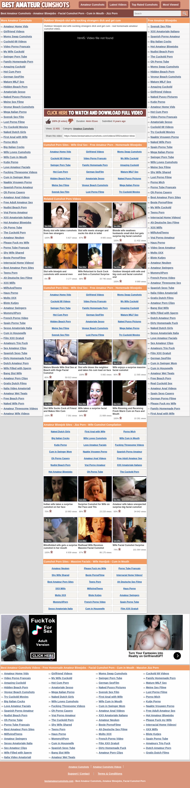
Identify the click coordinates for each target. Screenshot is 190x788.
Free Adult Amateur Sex (18, 202)
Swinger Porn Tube (15, 56)
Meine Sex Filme (14, 101)
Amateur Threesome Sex (165, 282)
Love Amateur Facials (17, 167)
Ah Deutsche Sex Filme (18, 277)
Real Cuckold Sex (161, 383)
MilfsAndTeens (13, 287)
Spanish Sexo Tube (15, 353)
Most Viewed (171, 4)
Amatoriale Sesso (14, 91)
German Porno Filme (163, 398)
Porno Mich (11, 142)
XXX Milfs (9, 282)
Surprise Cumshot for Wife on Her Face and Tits (94, 505)
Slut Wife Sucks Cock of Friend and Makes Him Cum (60, 409)
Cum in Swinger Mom (17, 177)
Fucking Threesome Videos (20, 172)
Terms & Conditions (110, 773)
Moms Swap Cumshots (18, 36)
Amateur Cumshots (92, 4)
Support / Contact (78, 773)
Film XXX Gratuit (14, 338)
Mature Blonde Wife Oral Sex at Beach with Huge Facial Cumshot (60, 370)
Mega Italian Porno (15, 111)
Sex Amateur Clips (15, 348)
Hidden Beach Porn (15, 86)
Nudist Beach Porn (15, 207)
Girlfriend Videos (14, 31)
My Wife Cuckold (14, 51)
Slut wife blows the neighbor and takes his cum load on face (94, 368)
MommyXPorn (12, 313)
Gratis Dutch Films (15, 383)
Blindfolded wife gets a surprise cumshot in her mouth (60, 546)
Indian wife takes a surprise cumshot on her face (58, 505)
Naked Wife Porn (14, 403)
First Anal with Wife (15, 137)
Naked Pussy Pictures (17, 96)
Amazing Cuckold (14, 66)
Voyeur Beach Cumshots (19, 106)
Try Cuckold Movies (16, 126)
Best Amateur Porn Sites (19, 267)
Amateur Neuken (14, 237)
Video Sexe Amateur (163, 247)
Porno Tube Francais (16, 247)
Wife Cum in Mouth (15, 157)
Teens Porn (10, 272)
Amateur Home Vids (16, 26)
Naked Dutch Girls (15, 132)
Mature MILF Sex (14, 81)
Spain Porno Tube (15, 323)
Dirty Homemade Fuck (17, 358)
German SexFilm (14, 76)
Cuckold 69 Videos (15, 41)
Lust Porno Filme (14, 121)
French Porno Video (16, 318)
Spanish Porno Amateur (18, 187)
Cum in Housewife (15, 333)
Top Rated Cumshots (145, 4)
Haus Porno (11, 292)
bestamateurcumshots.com (59, 781)
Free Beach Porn (14, 398)
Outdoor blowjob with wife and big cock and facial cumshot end (129, 274)
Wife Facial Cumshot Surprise (128, 545)
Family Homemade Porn (18, 61)
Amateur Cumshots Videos (107, 767)
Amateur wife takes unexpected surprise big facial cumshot (129, 505)
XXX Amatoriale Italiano (18, 217)
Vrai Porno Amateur (16, 212)
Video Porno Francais (17, 46)
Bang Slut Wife (13, 373)
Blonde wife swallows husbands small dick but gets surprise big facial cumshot (128, 233)
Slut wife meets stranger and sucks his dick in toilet (93, 232)
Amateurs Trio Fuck (16, 343)
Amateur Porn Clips (16, 378)
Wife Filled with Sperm (17, 368)
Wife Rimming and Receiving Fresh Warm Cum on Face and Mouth (129, 411)
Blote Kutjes (11, 302)
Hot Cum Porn (12, 71)
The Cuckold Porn (15, 232)
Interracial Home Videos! (19, 262)
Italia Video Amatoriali (17, 388)
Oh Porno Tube (13, 227)
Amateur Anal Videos (17, 197)
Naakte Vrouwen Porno (18, 182)
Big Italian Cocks (14, 147)
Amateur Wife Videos (17, 413)
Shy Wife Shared (14, 252)
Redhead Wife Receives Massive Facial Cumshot (91, 546)
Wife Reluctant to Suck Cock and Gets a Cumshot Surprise (93, 273)
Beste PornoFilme (15, 257)
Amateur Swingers (15, 307)
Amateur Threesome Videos (21, 408)
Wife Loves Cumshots (17, 152)
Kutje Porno (11, 162)
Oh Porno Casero (14, 192)
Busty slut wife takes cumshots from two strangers (60, 232)
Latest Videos (118, 4)
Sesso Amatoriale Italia (18, 328)
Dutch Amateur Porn (16, 363)
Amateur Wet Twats (15, 393)
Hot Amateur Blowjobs (17, 222)
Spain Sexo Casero (162, 393)
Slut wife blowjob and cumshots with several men (58, 273)
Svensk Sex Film (14, 116)
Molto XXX (10, 297)
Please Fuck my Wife (16, 242)
